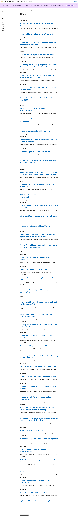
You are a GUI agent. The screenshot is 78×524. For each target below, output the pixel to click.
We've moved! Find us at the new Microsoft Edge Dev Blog (37, 24)
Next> (21, 510)
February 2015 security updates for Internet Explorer (38, 216)
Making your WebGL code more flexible (34, 492)
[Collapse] (14, 9)
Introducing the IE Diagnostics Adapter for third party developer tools (39, 88)
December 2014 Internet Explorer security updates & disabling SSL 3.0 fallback (38, 303)
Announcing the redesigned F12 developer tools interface (35, 291)
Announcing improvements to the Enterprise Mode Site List (38, 336)
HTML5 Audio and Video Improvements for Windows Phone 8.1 (39, 461)
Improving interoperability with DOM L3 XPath (36, 131)
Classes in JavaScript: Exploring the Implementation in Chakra (38, 279)
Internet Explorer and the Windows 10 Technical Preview (33, 450)
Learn (21, 10)
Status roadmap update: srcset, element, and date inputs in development (37, 315)
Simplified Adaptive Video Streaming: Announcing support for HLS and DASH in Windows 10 (38, 235)
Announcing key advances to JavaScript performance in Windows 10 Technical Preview (39, 419)
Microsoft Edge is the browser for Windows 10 (36, 34)
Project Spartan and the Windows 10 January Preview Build (36, 258)
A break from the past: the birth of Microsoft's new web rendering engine (38, 161)
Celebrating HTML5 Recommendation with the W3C (38, 376)
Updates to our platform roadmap (32, 472)
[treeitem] (7, 14)
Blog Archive (25, 10)
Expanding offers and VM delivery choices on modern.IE (35, 481)
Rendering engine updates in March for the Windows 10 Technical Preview (38, 140)
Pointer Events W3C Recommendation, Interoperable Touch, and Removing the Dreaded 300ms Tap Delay (39, 173)
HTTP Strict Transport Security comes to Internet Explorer (34, 196)
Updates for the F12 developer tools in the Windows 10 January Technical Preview (38, 246)
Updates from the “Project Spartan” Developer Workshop (32, 109)
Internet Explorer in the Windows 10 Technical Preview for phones (39, 206)
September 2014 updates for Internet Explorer (36, 501)
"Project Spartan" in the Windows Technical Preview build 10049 (38, 99)
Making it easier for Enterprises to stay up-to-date (38, 366)
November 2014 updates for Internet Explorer (36, 346)
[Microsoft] (2, 1)
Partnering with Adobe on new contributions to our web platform (38, 120)
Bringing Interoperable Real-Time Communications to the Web (39, 387)
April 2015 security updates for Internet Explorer (37, 54)
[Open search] (73, 2)
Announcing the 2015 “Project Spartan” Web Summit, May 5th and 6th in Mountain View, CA (39, 66)
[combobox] (7, 12)
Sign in (75, 1)
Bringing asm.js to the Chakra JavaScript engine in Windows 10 (37, 185)
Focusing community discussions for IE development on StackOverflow (38, 326)
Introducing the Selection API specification (35, 226)
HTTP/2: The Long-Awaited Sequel (32, 430)
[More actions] (57, 10)
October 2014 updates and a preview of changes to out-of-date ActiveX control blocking (38, 408)
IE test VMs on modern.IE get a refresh (33, 269)
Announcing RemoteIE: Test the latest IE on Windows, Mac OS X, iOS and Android (39, 357)
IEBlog (31, 10)
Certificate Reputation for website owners (35, 152)
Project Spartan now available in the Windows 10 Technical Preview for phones (37, 76)
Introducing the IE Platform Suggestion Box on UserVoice (35, 398)
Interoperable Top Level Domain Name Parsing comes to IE (39, 440)
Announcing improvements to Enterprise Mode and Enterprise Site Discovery (38, 43)
